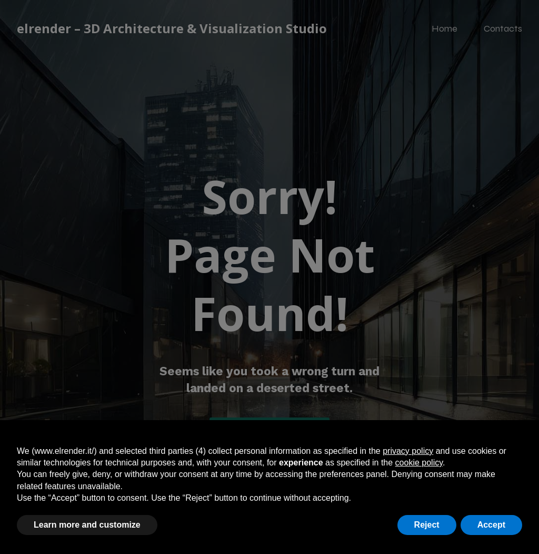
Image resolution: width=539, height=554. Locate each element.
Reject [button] (427, 524)
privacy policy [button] (408, 450)
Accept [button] (491, 524)
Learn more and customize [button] (87, 524)
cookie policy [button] (419, 462)
